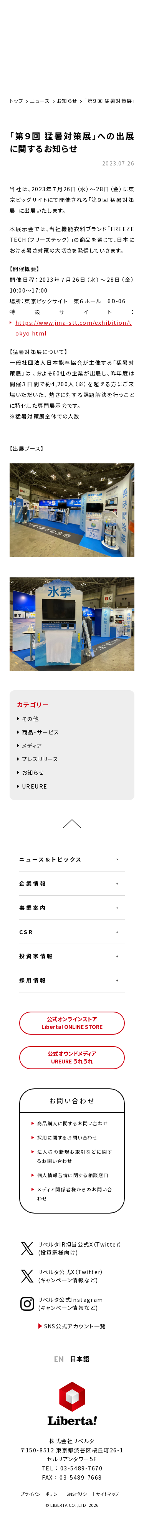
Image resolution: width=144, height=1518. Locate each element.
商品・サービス (41, 732)
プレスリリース (40, 759)
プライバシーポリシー (41, 1494)
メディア (32, 745)
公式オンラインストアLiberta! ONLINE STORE (72, 1022)
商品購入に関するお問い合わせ (72, 1123)
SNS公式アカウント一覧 (75, 1326)
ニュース (40, 100)
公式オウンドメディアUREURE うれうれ (72, 1057)
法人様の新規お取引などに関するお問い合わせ (75, 1156)
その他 (30, 719)
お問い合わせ (72, 1100)
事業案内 (33, 907)
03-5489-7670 (81, 1468)
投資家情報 (36, 956)
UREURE (34, 786)
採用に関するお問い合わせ (67, 1137)
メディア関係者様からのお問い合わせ (75, 1194)
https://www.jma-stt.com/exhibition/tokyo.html (73, 328)
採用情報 (33, 980)
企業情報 (33, 883)
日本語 (80, 1358)
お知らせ (67, 100)
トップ (16, 100)
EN (59, 1359)
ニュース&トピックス (51, 859)
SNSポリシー (78, 1494)
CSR (26, 932)
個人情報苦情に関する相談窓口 (73, 1175)
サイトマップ (107, 1494)
